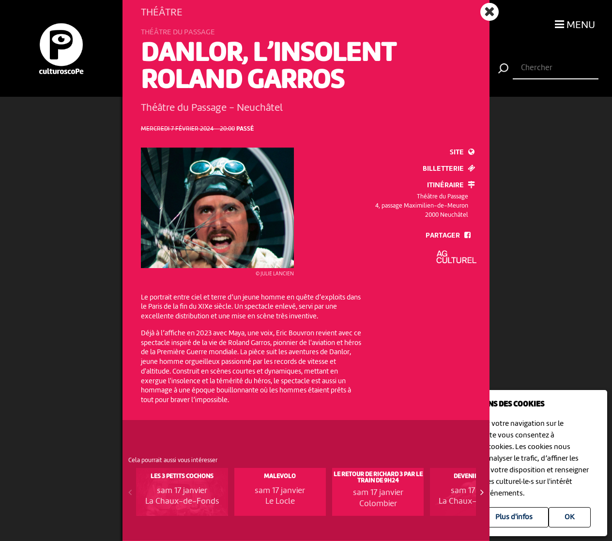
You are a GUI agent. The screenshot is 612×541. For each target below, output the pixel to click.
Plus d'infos (514, 517)
